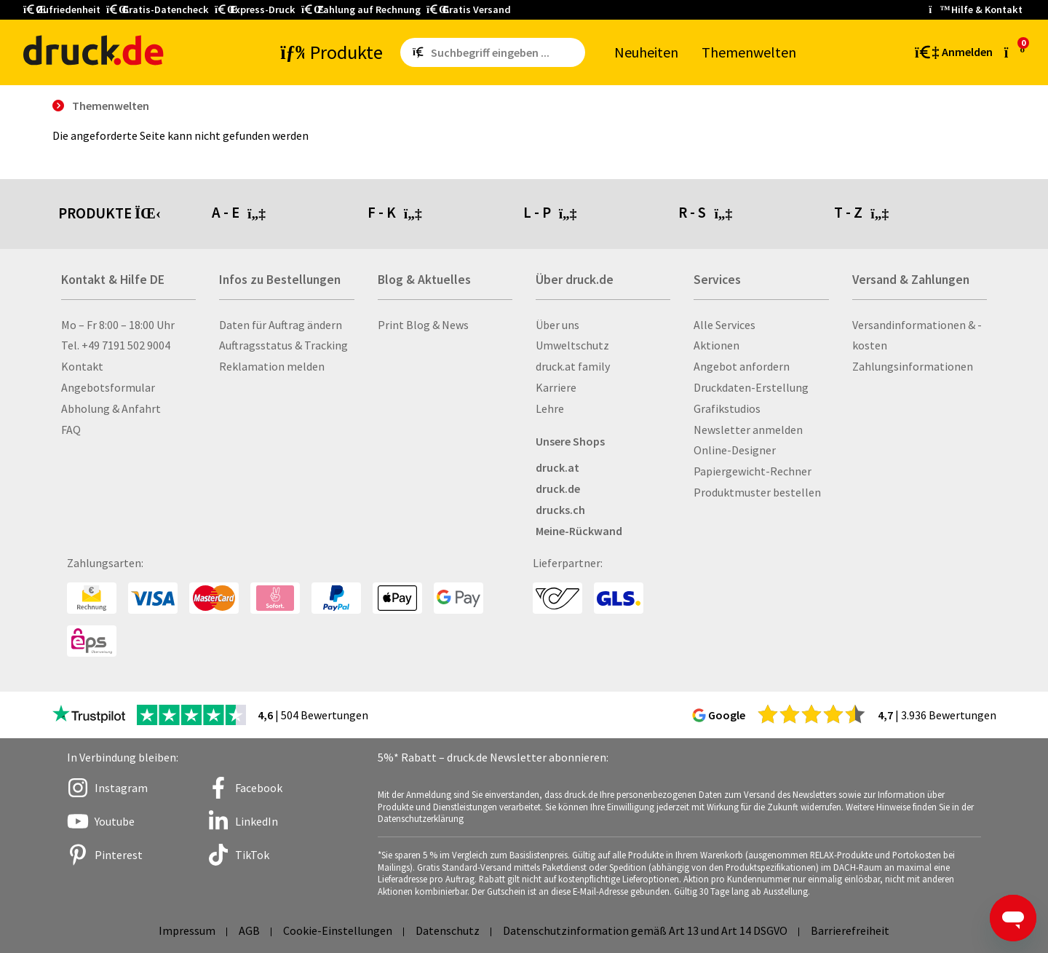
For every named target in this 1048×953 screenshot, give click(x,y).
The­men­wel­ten (749, 52)
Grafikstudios (727, 408)
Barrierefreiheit (850, 930)
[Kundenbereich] (953, 52)
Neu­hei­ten (646, 52)
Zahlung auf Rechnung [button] (361, 9)
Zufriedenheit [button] (61, 9)
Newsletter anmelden (748, 429)
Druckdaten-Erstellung (751, 387)
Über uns (557, 324)
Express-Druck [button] (255, 9)
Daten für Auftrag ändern (280, 324)
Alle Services (724, 324)
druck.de (558, 488)
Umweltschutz (572, 345)
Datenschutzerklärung (421, 818)
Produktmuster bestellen (757, 492)
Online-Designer (735, 450)
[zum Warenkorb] (1014, 51)
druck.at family (573, 366)
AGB (249, 930)
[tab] (290, 214)
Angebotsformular (108, 387)
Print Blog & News (423, 324)
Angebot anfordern (742, 366)
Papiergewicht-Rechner (752, 471)
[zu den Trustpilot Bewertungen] (88, 715)
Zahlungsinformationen (912, 366)
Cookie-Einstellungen (337, 930)
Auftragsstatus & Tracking (283, 345)
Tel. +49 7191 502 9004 (115, 345)
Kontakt (82, 366)
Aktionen (716, 345)
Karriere (556, 387)
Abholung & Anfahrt (111, 408)
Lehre (550, 408)
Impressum (187, 930)
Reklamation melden (272, 366)
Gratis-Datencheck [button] (157, 9)
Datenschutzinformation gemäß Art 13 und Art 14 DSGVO (645, 930)
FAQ (71, 429)
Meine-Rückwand (579, 530)
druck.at (557, 467)
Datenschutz (448, 930)
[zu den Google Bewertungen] (811, 713)
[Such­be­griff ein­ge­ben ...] (505, 52)
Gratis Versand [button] (468, 9)
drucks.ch (560, 509)
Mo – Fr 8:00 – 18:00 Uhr (118, 324)
